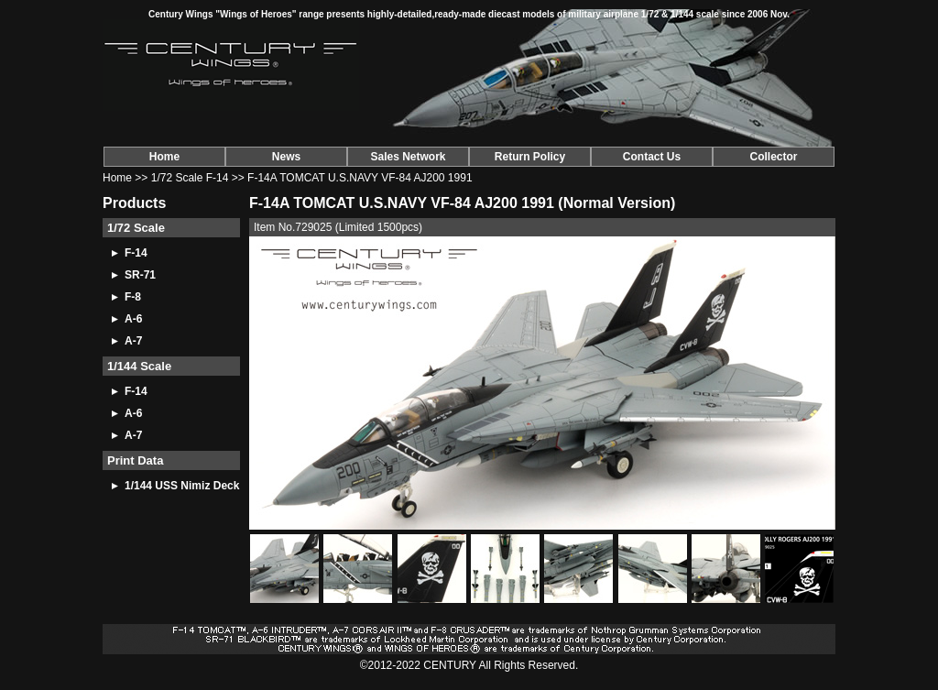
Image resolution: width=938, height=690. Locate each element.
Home (164, 156)
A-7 (133, 340)
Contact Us (652, 156)
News (286, 156)
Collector (773, 156)
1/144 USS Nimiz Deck (182, 485)
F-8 (133, 296)
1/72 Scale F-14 (190, 177)
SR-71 (140, 274)
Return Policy (530, 156)
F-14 (136, 252)
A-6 (133, 318)
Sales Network (407, 156)
